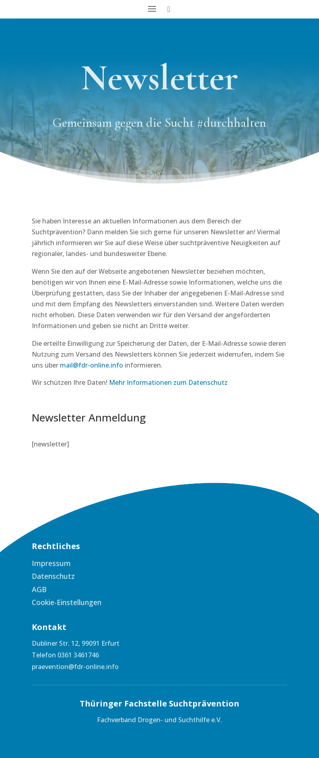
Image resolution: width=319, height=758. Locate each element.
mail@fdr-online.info (91, 365)
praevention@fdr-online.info (75, 666)
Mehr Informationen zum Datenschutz (168, 382)
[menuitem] (92, 563)
